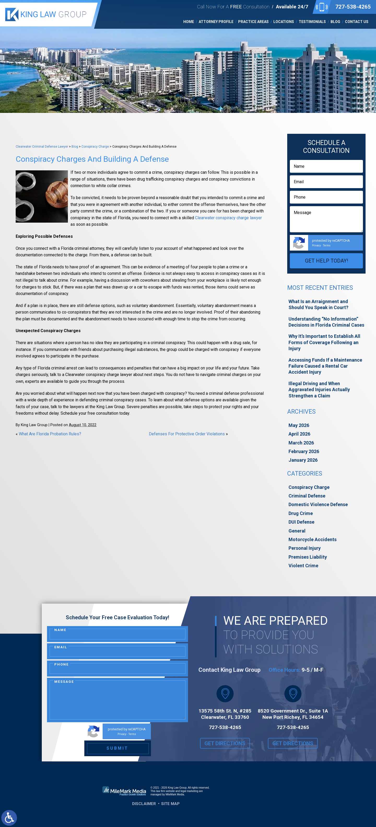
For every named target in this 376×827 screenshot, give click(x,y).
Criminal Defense (307, 496)
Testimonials (312, 22)
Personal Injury (305, 548)
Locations (283, 22)
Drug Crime (301, 513)
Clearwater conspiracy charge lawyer (228, 217)
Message (64, 682)
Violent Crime (303, 565)
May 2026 (299, 425)
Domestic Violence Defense (318, 504)
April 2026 (299, 434)
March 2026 (301, 443)
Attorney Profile (216, 22)
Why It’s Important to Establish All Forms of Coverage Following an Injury (324, 342)
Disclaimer (144, 803)
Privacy (316, 245)
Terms (327, 245)
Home (188, 22)
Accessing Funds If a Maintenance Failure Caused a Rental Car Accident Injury (325, 366)
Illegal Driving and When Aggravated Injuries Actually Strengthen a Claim (319, 389)
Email (60, 647)
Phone (61, 664)
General (297, 531)
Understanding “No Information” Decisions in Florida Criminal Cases (326, 322)
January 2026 (303, 460)
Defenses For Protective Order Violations (187, 433)
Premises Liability (308, 557)
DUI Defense (301, 522)
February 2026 (304, 451)
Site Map (170, 803)
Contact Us (356, 22)
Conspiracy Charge (95, 146)
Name (60, 630)
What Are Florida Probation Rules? (50, 433)
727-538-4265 (353, 7)
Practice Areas (253, 22)
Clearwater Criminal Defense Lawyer (42, 146)
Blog (335, 22)
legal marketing (189, 791)
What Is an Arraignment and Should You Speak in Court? (318, 304)
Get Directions (224, 748)
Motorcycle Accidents (313, 539)
